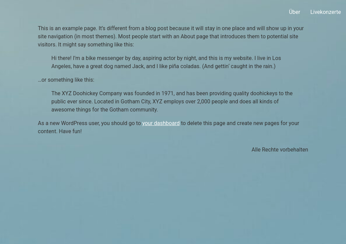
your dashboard (161, 123)
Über (294, 12)
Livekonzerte (325, 12)
